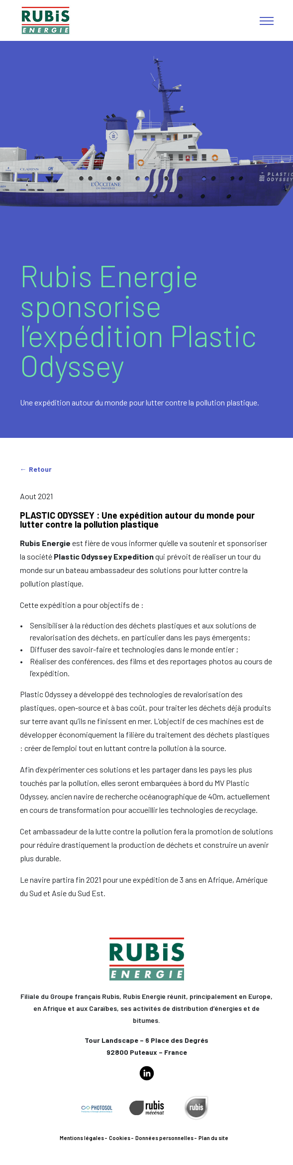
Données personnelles (164, 1138)
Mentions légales (82, 1138)
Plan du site (213, 1138)
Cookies (119, 1138)
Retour (40, 469)
